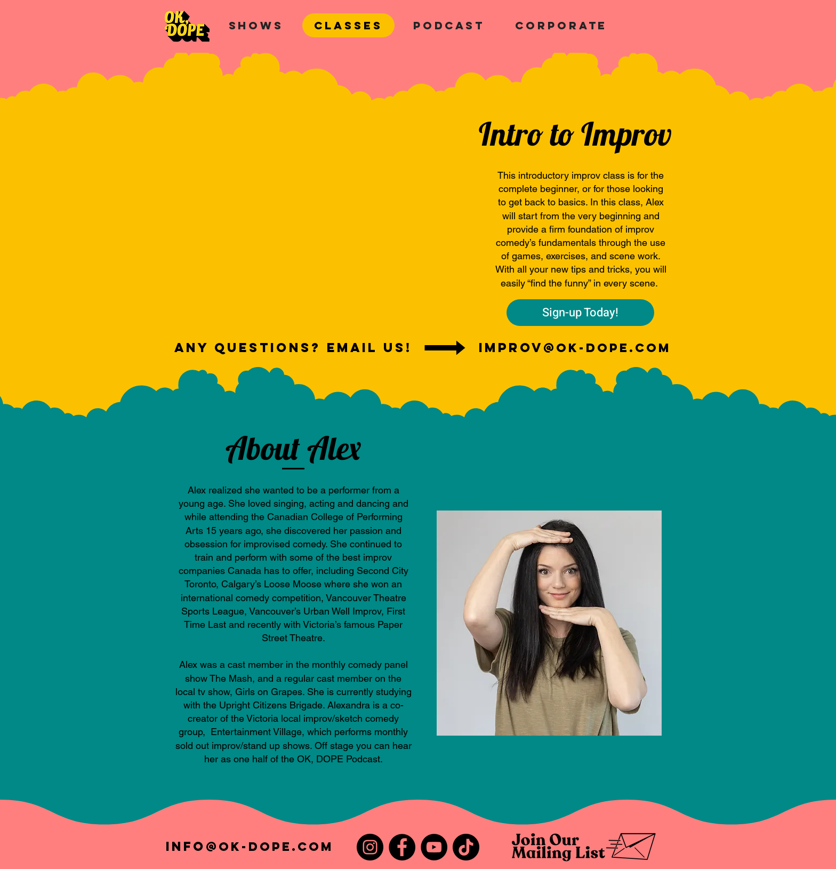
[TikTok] (466, 847)
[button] (256, 25)
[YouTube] (434, 847)
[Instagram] (370, 847)
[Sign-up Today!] (580, 312)
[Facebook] (402, 847)
